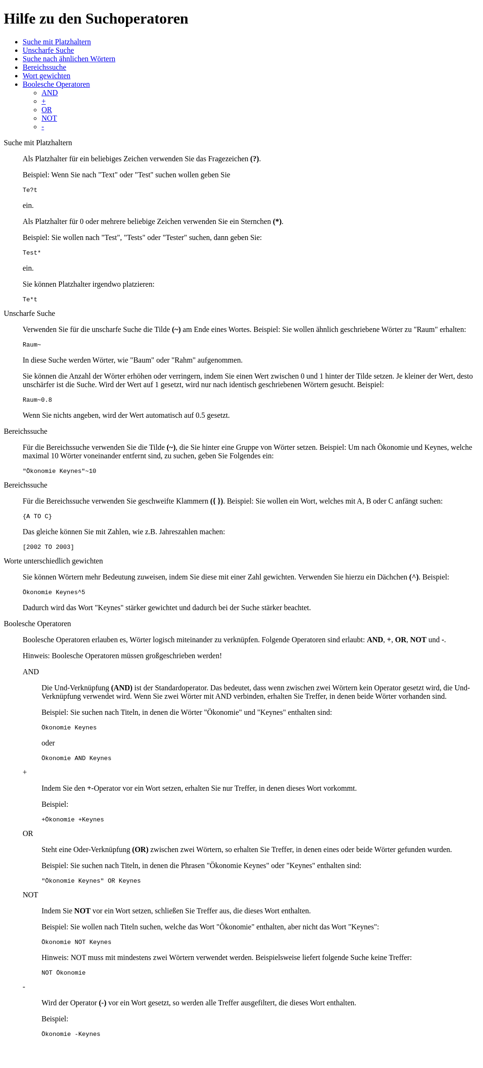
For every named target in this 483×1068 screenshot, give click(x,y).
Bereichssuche (44, 67)
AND (50, 93)
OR (47, 110)
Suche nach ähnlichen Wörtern (69, 59)
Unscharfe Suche (48, 50)
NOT (49, 118)
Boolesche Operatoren (56, 84)
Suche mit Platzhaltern (57, 42)
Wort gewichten (46, 76)
